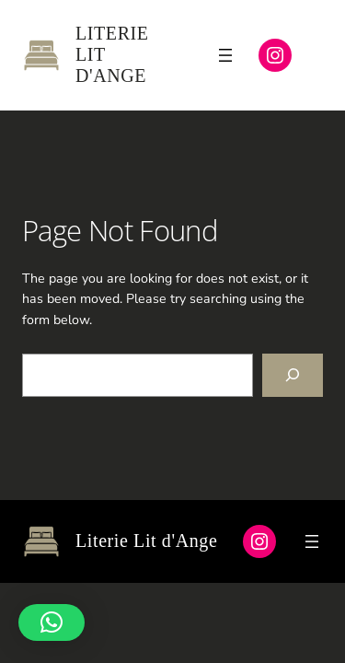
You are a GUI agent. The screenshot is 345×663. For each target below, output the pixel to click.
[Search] (292, 375)
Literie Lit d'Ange (146, 540)
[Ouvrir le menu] (225, 55)
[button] (51, 622)
